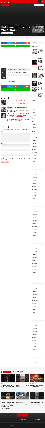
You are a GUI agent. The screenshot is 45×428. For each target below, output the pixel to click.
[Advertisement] (22, 16)
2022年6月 (35, 274)
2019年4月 (35, 353)
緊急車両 (35, 125)
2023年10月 (35, 225)
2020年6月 (35, 337)
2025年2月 (35, 177)
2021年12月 (35, 292)
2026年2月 (35, 140)
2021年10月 (35, 298)
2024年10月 (35, 189)
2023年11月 (35, 222)
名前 (2, 144)
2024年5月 (35, 204)
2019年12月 (35, 347)
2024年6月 (35, 201)
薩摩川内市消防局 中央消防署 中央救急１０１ (36, 383)
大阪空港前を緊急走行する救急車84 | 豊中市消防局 (17, 108)
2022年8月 (35, 268)
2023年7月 (35, 234)
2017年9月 (35, 356)
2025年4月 (35, 170)
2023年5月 (35, 240)
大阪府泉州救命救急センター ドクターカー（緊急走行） (22, 402)
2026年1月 (35, 143)
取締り (34, 109)
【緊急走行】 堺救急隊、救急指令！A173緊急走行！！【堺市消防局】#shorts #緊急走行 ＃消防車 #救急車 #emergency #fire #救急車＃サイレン (7, 404)
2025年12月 (35, 146)
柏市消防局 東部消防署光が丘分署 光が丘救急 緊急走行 (7, 384)
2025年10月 (35, 152)
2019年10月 (35, 350)
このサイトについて (22, 419)
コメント (2, 132)
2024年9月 (35, 192)
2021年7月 (35, 307)
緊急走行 (11, 5)
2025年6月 (35, 164)
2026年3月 (35, 137)
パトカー (20, 5)
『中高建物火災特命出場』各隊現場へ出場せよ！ (17, 101)
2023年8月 (35, 231)
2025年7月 (35, 161)
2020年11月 (35, 331)
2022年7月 (35, 271)
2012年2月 (35, 359)
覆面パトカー (35, 128)
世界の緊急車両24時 (12, 425)
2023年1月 (35, 252)
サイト (2, 153)
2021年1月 (35, 325)
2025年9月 (35, 155)
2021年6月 (35, 310)
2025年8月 (35, 158)
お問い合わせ (37, 419)
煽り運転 (15, 5)
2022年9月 (35, 265)
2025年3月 (35, 174)
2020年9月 (35, 334)
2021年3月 (35, 319)
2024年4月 (35, 207)
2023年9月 (35, 228)
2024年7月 (35, 198)
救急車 (34, 113)
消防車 (27, 5)
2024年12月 (35, 183)
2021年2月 (35, 322)
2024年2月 (35, 213)
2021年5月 (35, 313)
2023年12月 (35, 219)
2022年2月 (35, 286)
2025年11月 (35, 149)
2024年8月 (35, 195)
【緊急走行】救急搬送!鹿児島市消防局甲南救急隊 (22, 383)
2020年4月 (35, 340)
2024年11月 (35, 186)
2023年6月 (35, 237)
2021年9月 (35, 301)
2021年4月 (35, 316)
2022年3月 (35, 283)
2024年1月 (35, 216)
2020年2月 (35, 343)
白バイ (24, 5)
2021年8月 (35, 304)
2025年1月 (35, 180)
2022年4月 (35, 280)
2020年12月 (35, 328)
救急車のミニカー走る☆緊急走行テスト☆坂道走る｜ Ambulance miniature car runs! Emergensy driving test (40, 55)
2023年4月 (35, 243)
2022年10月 (35, 262)
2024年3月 (35, 210)
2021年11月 (35, 295)
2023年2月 (35, 249)
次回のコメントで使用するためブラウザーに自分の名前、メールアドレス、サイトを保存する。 (15, 160)
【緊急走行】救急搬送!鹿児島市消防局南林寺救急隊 (37, 401)
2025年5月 (35, 167)
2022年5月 (35, 277)
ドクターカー (35, 103)
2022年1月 (35, 289)
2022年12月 (35, 255)
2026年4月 (35, 134)
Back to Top (22, 415)
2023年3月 (35, 246)
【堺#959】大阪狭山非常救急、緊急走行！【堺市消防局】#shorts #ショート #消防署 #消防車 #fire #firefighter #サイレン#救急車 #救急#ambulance (18, 116)
